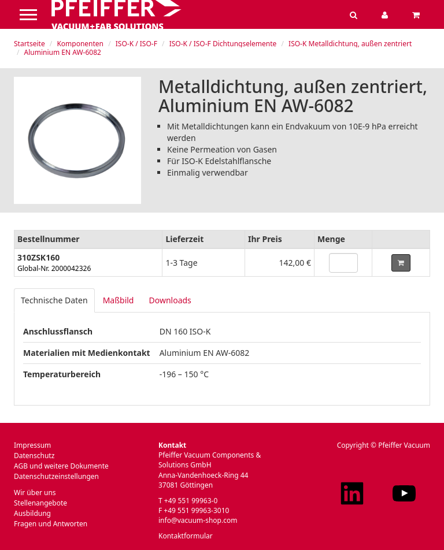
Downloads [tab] (170, 300)
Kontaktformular (185, 536)
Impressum (32, 445)
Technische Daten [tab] (54, 300)
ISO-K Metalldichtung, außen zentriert (350, 44)
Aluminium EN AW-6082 (62, 52)
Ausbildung (32, 513)
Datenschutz (34, 455)
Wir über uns (35, 492)
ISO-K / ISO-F (136, 44)
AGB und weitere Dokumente (61, 466)
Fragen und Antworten (50, 524)
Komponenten (80, 44)
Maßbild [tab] (118, 300)
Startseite (29, 44)
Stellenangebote (40, 503)
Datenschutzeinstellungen (56, 476)
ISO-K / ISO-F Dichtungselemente (223, 44)
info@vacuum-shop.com (197, 520)
